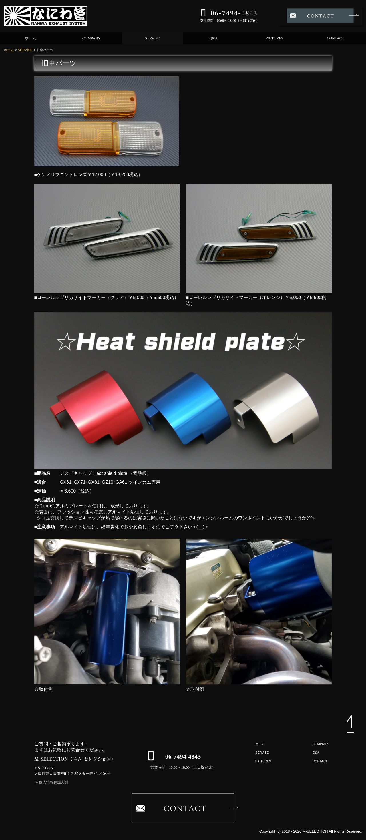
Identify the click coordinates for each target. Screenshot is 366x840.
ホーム (30, 38)
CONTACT (335, 38)
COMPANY (91, 38)
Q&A (213, 38)
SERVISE (152, 38)
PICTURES (274, 38)
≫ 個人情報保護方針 (51, 782)
